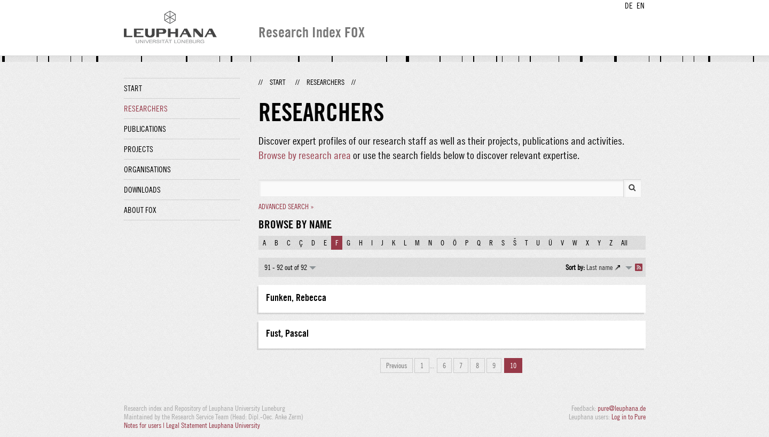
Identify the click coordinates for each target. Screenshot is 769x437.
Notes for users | (145, 425)
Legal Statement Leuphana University (213, 425)
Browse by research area (304, 155)
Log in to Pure (628, 416)
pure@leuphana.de (622, 408)
